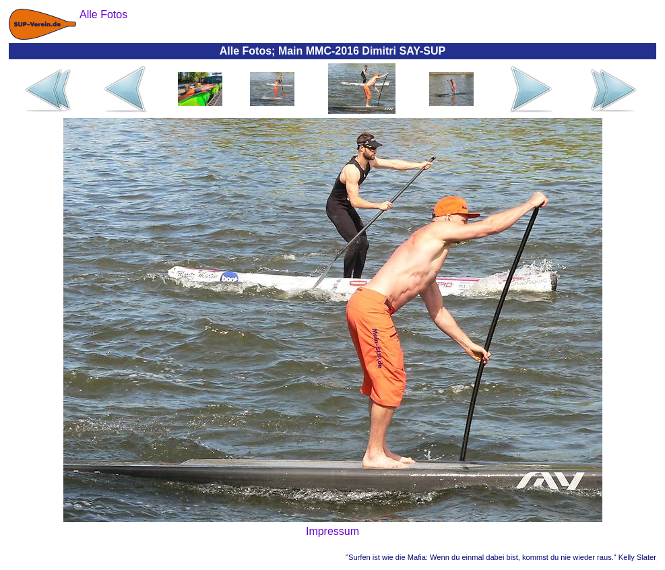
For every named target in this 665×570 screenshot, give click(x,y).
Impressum (332, 531)
